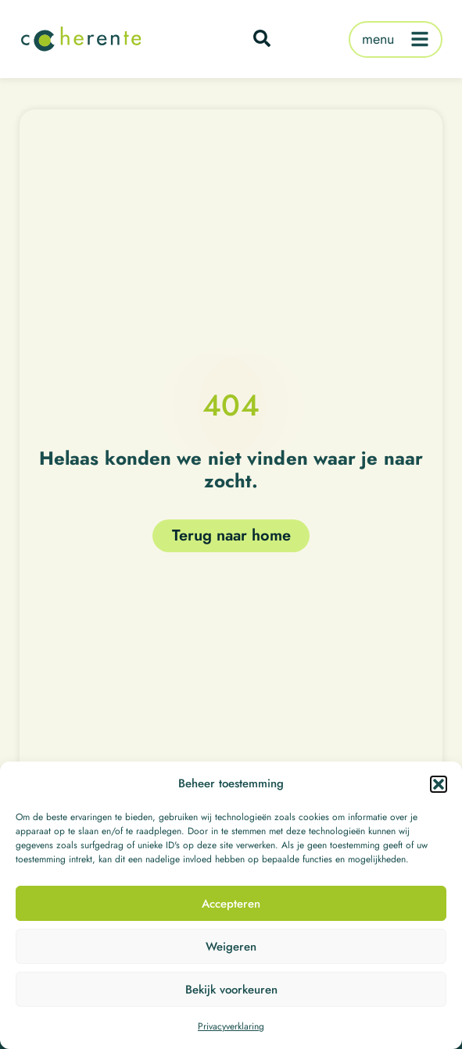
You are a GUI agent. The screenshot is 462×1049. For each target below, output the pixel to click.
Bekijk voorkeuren (231, 990)
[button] (438, 785)
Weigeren (231, 947)
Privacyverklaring (231, 1028)
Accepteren (231, 904)
